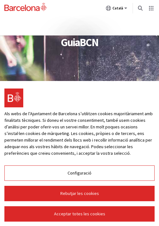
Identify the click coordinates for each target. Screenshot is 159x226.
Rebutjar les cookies (79, 193)
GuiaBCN (79, 42)
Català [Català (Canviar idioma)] (116, 9)
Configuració (79, 173)
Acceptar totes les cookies (79, 214)
